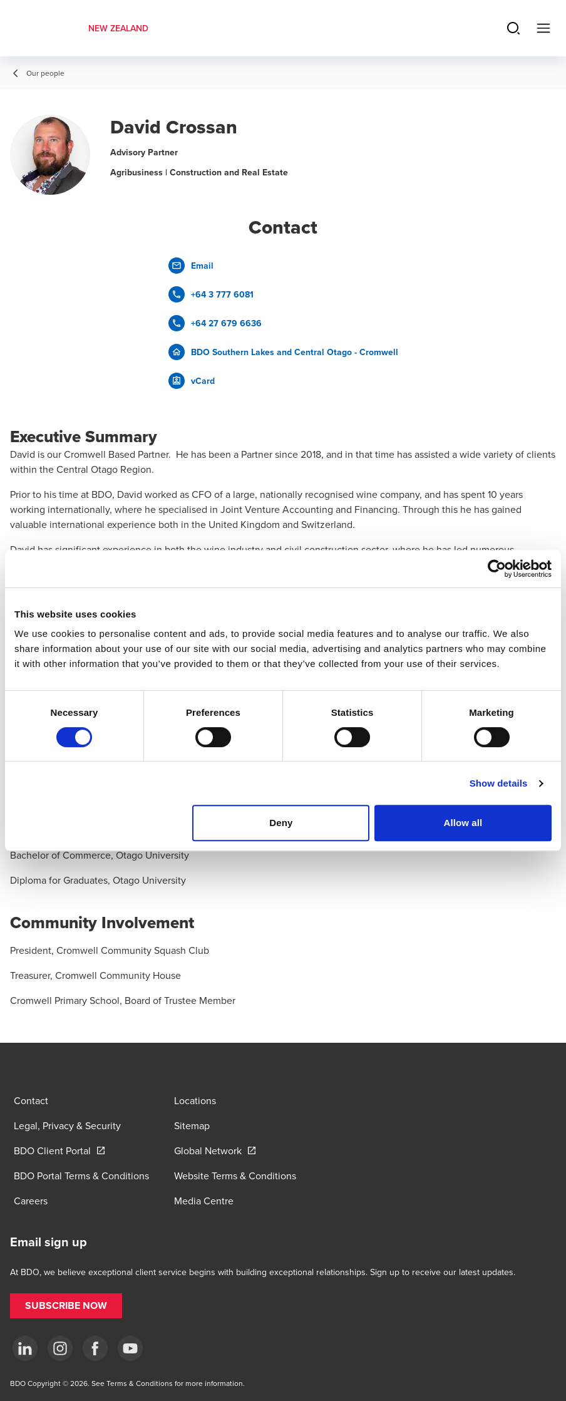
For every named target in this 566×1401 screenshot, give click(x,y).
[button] (66, 1305)
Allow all (463, 822)
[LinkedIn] (25, 1348)
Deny (280, 822)
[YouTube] (130, 1348)
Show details (499, 783)
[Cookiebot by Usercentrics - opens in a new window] (497, 568)
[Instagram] (60, 1348)
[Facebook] (95, 1348)
